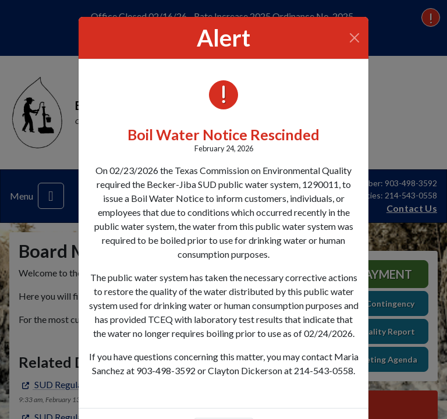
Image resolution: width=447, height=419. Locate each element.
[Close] (355, 38)
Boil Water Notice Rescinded (223, 134)
